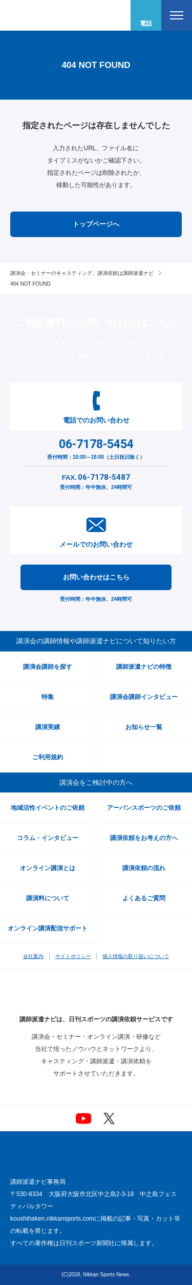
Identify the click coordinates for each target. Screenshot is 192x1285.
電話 (146, 23)
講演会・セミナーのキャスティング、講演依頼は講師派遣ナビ (82, 273)
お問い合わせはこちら (96, 577)
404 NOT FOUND (30, 284)
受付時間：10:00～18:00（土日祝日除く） (96, 448)
